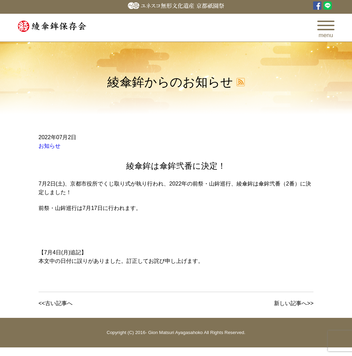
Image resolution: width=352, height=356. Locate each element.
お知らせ (49, 146)
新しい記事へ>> (294, 303)
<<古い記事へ (55, 303)
